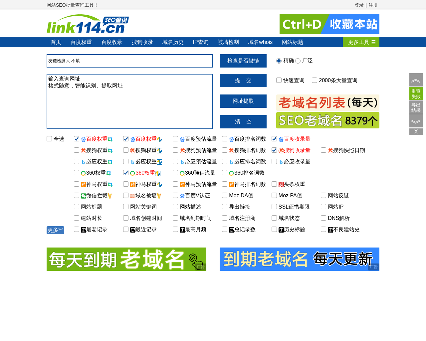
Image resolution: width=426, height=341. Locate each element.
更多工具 (358, 42)
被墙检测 (228, 42)
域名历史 (173, 42)
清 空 (243, 121)
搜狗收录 (142, 42)
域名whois (260, 42)
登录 (359, 5)
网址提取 (243, 101)
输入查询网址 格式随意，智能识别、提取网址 (130, 101)
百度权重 (81, 42)
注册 (373, 5)
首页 (56, 42)
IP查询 (200, 42)
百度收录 (111, 42)
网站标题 (292, 42)
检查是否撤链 (243, 61)
